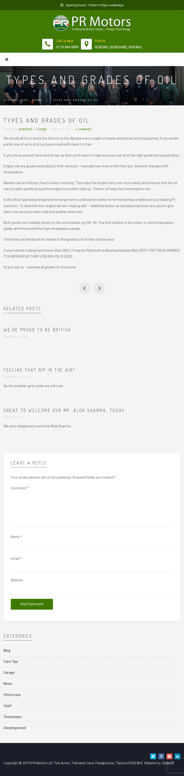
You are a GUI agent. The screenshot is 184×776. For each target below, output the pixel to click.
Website (17, 580)
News (8, 683)
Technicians (13, 717)
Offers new (12, 695)
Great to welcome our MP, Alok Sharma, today (64, 410)
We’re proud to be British (37, 329)
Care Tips (11, 661)
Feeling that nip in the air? (40, 370)
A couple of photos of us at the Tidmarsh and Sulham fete (85, 288)
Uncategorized (15, 728)
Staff (8, 706)
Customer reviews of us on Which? (99, 288)
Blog (7, 650)
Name (16, 537)
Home (37, 100)
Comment (20, 488)
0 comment (83, 129)
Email (16, 559)
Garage (42, 129)
